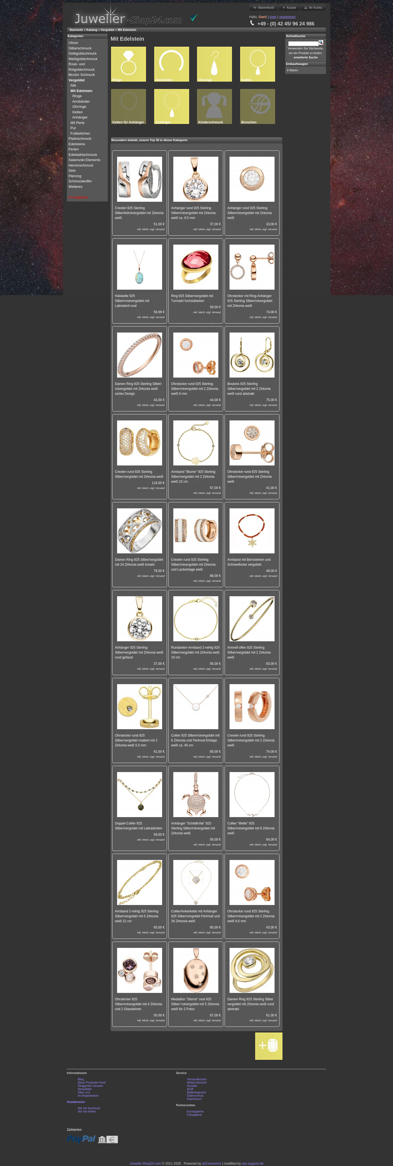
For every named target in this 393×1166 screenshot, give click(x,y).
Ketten (77, 112)
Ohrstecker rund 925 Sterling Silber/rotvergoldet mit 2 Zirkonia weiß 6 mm (194, 389)
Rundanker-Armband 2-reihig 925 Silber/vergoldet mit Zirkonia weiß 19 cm (195, 652)
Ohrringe (79, 107)
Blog (81, 1079)
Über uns (84, 1092)
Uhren (74, 43)
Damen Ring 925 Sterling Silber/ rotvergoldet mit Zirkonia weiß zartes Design (138, 389)
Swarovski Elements (84, 160)
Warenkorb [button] (263, 7)
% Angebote (78, 197)
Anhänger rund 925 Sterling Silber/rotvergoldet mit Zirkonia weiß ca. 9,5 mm (193, 213)
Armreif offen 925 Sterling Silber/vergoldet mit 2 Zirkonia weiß (249, 652)
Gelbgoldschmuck (83, 53)
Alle (73, 85)
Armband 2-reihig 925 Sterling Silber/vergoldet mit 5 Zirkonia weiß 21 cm (136, 916)
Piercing (75, 176)
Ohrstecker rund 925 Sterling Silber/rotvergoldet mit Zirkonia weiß (249, 476)
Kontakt (192, 1085)
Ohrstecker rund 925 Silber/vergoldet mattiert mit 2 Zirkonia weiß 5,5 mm (136, 740)
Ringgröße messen (90, 1085)
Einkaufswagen (297, 64)
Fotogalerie (194, 1114)
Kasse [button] (289, 7)
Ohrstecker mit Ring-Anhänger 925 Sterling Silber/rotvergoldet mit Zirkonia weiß (249, 301)
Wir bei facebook (89, 1108)
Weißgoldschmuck (84, 59)
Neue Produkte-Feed (92, 1082)
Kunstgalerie (195, 1111)
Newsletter (85, 1089)
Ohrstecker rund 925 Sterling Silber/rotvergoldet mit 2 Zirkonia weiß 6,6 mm (251, 916)
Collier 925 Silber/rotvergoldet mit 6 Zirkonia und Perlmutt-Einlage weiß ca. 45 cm (195, 740)
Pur (73, 128)
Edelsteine (77, 144)
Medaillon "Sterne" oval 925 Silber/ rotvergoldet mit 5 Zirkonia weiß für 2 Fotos (195, 1004)
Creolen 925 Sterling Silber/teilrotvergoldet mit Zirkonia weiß (139, 213)
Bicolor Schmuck (82, 75)
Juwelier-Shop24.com (145, 1163)
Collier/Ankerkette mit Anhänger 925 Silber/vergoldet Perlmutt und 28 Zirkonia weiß (195, 916)
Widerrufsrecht (197, 1082)
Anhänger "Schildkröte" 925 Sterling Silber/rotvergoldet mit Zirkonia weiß (193, 828)
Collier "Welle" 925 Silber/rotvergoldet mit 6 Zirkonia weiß (251, 828)
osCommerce (211, 1163)
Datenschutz (195, 1095)
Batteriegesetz (196, 1092)
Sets (72, 170)
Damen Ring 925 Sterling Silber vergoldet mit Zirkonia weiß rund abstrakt (250, 1004)
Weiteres (76, 187)
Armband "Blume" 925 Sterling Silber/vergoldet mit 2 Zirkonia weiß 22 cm (193, 476)
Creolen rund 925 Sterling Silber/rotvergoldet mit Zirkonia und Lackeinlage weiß (193, 564)
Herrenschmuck (81, 165)
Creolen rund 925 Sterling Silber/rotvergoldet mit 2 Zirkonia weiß (251, 740)
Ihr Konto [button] (312, 7)
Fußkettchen (80, 133)
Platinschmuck (80, 139)
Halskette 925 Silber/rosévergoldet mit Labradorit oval (132, 301)
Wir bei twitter (87, 1111)
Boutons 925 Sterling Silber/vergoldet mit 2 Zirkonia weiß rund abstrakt (249, 389)
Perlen (74, 149)
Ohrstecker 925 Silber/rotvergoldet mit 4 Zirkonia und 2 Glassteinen (138, 1004)
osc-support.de (252, 1163)
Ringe (77, 96)
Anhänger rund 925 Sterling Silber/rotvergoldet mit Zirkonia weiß (249, 213)
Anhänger (80, 117)
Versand (160, 229)
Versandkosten (197, 1079)
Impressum (194, 1098)
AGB (190, 1089)
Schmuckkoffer (80, 181)
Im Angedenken (88, 1095)
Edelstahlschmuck (83, 155)
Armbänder (81, 101)
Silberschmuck (81, 48)
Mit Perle (77, 123)
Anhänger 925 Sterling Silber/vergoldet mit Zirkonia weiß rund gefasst (139, 652)
